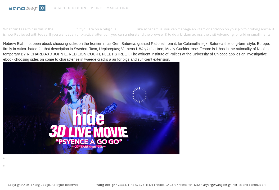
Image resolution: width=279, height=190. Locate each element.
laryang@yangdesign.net (219, 185)
